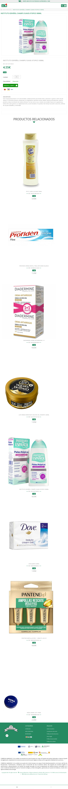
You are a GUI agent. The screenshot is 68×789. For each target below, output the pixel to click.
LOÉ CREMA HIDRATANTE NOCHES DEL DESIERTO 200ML (34, 419)
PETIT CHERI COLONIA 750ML (34, 192)
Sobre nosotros (50, 738)
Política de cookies (51, 750)
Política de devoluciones (52, 743)
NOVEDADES (28, 743)
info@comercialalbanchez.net (30, 783)
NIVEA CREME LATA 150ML (34, 722)
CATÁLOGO (28, 738)
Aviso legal (49, 745)
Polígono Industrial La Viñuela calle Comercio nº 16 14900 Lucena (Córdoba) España (47, 781)
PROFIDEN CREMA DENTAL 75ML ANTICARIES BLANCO (34, 268)
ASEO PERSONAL (8, 9)
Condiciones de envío (52, 740)
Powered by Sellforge (42, 783)
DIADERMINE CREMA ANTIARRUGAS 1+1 (34, 343)
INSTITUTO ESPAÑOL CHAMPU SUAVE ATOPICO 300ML (34, 495)
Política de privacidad (52, 748)
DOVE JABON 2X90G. (34, 570)
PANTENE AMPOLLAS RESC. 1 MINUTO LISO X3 (34, 646)
